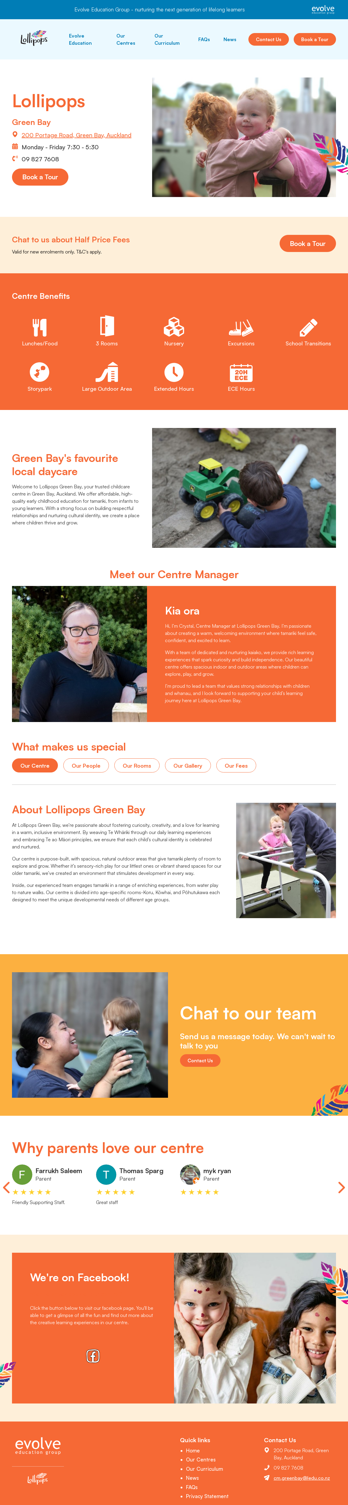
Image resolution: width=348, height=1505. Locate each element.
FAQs (204, 39)
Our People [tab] (86, 765)
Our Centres (125, 39)
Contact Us (268, 39)
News (230, 39)
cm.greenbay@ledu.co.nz (302, 1478)
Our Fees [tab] (236, 765)
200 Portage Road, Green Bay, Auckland (76, 135)
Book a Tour (314, 39)
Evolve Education (80, 39)
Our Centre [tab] (35, 765)
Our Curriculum (167, 39)
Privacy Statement (207, 1496)
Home (193, 1450)
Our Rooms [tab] (137, 765)
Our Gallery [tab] (187, 765)
